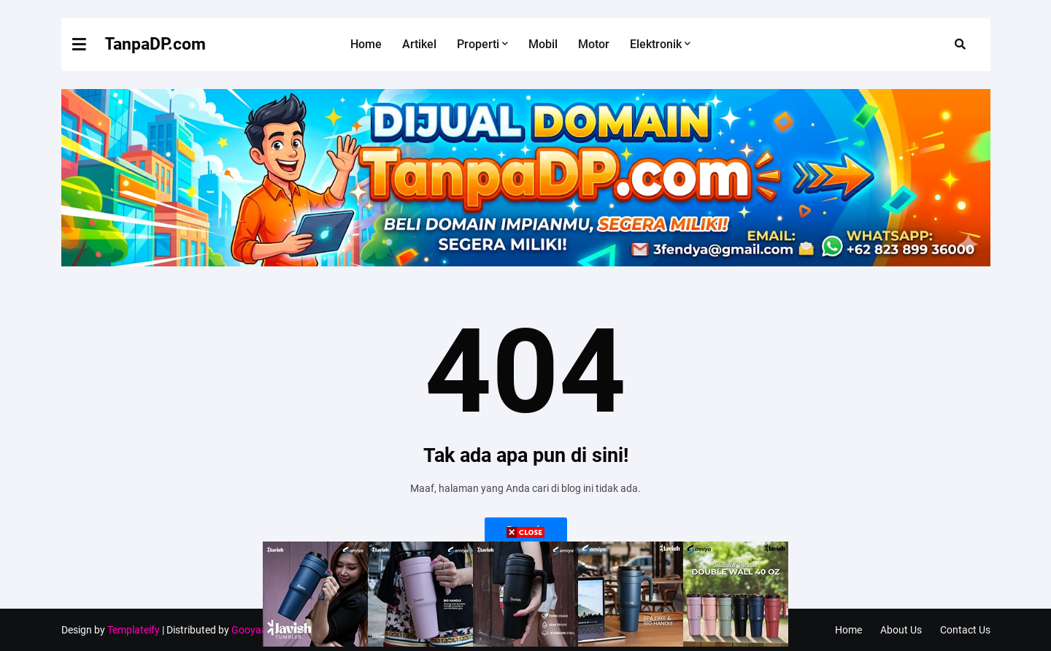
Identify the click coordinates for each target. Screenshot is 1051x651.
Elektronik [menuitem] (656, 44)
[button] (88, 44)
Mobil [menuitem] (543, 44)
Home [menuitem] (366, 44)
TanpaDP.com (155, 44)
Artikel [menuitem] (419, 44)
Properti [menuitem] (478, 44)
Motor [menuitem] (593, 44)
